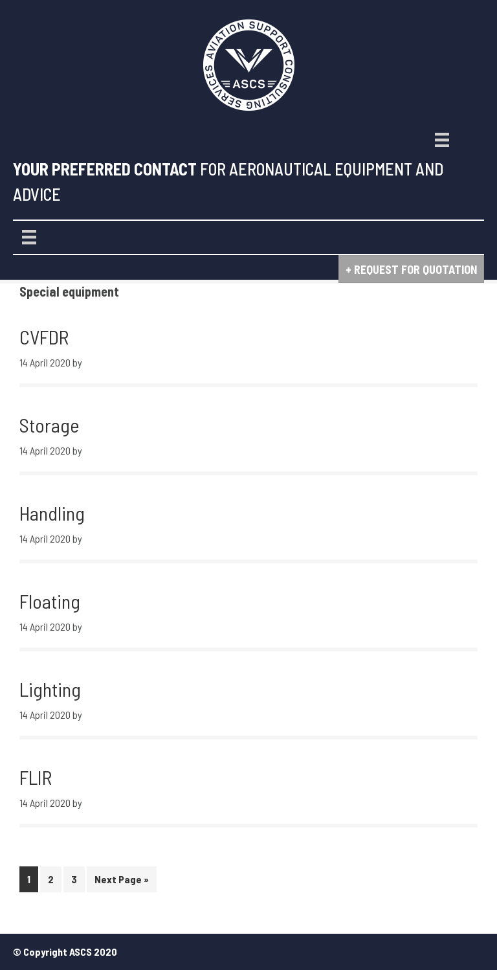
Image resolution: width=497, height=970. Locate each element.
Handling (52, 512)
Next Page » (121, 881)
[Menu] (442, 140)
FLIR (35, 777)
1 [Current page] (32, 881)
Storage (49, 424)
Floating (49, 601)
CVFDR (44, 336)
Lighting (50, 689)
